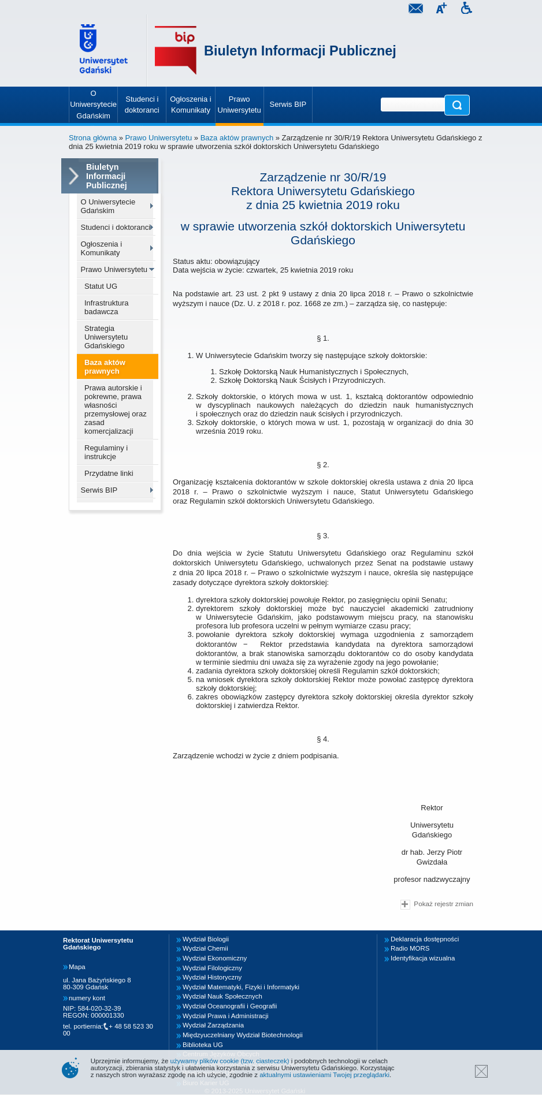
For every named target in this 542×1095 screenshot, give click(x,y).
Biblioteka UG (203, 1044)
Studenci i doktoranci (116, 227)
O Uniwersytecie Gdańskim (108, 206)
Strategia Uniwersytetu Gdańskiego (106, 337)
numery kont (87, 998)
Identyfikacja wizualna (423, 958)
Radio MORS (410, 948)
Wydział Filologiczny (212, 967)
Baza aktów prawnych (237, 137)
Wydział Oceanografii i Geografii (230, 1006)
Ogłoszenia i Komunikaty (101, 248)
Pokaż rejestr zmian (436, 905)
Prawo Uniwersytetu (158, 137)
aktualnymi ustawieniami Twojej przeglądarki (324, 1074)
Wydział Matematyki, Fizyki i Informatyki (241, 987)
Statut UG (100, 286)
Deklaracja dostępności (425, 939)
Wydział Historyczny (212, 977)
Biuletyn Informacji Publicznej (300, 50)
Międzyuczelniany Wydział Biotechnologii (243, 1034)
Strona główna (93, 137)
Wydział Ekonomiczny (215, 958)
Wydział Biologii (206, 939)
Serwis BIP (99, 490)
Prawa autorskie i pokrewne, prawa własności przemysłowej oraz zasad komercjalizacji (115, 409)
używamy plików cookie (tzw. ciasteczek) (229, 1060)
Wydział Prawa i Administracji (226, 1015)
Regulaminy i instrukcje (106, 452)
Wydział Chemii (205, 948)
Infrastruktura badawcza (106, 307)
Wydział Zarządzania (213, 1025)
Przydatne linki (108, 473)
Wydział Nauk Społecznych (222, 996)
